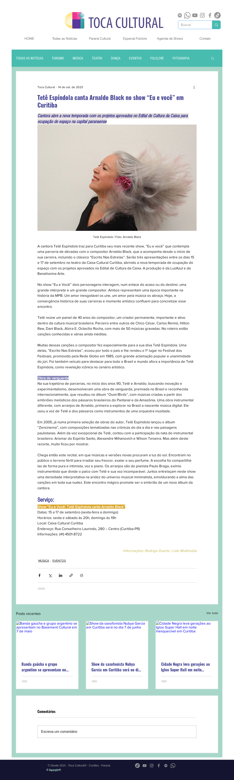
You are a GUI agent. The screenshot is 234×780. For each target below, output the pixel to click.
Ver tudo (212, 613)
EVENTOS (135, 58)
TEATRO (97, 58)
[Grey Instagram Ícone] (202, 15)
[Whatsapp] (187, 15)
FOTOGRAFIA (180, 58)
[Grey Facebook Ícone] (210, 15)
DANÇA (115, 58)
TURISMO (58, 58)
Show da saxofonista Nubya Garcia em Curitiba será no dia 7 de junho (115, 666)
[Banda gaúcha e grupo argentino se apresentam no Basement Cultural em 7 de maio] (47, 638)
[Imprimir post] (82, 575)
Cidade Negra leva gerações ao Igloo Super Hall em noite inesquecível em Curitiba (185, 666)
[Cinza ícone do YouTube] (195, 15)
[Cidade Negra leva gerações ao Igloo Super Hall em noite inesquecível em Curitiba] (187, 638)
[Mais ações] (194, 87)
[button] (213, 58)
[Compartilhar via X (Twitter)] (50, 575)
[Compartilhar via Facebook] (39, 575)
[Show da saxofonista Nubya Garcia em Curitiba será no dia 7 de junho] (117, 638)
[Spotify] (180, 15)
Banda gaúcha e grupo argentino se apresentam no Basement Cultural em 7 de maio (44, 666)
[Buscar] (192, 25)
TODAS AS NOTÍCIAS (29, 58)
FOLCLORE (157, 58)
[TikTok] (217, 15)
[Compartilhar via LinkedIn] (60, 575)
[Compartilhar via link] (71, 575)
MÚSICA (78, 58)
